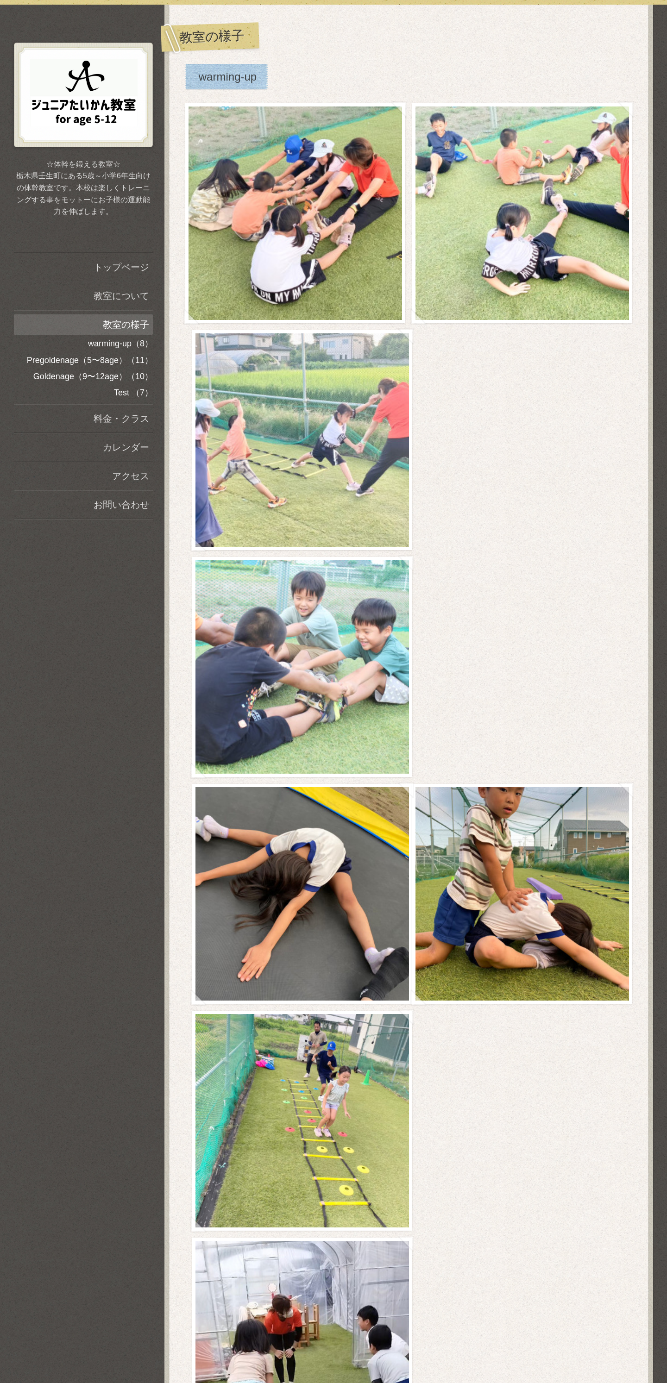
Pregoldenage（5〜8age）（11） (90, 360)
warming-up (228, 76)
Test (209, 886)
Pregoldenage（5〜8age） (265, 316)
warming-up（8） (120, 343)
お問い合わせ (121, 505)
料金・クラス (121, 418)
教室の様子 (126, 324)
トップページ (121, 267)
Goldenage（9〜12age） (261, 646)
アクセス (130, 476)
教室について (121, 296)
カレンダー (126, 447)
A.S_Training (408, 1334)
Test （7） (133, 392)
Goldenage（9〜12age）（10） (93, 376)
